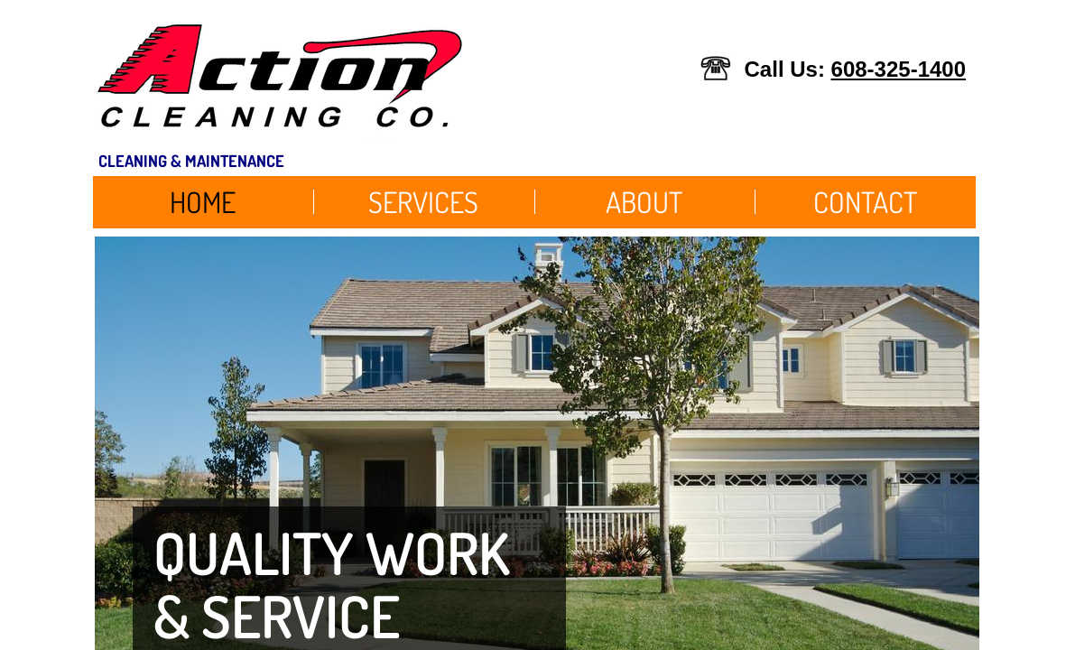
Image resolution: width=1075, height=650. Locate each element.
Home (203, 201)
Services (423, 201)
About (644, 201)
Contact (865, 201)
